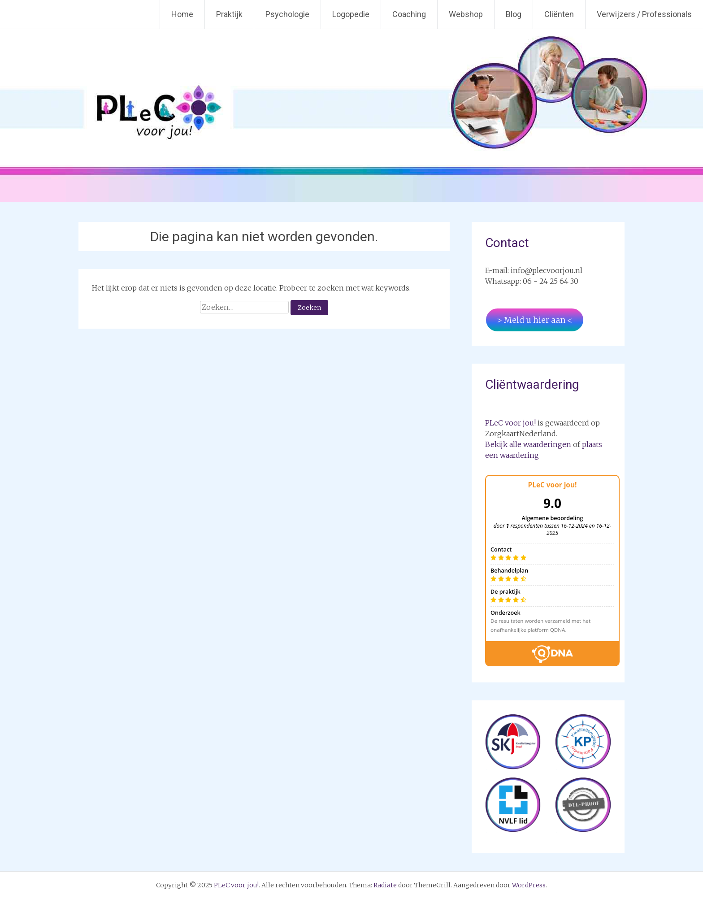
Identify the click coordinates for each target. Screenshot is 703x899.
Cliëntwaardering (532, 384)
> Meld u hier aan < (535, 320)
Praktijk (229, 14)
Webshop (466, 14)
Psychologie (287, 14)
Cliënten (559, 14)
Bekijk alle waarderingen (528, 444)
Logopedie (350, 14)
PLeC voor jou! (510, 422)
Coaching (409, 14)
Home (182, 14)
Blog (513, 14)
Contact (507, 242)
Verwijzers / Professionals (644, 14)
